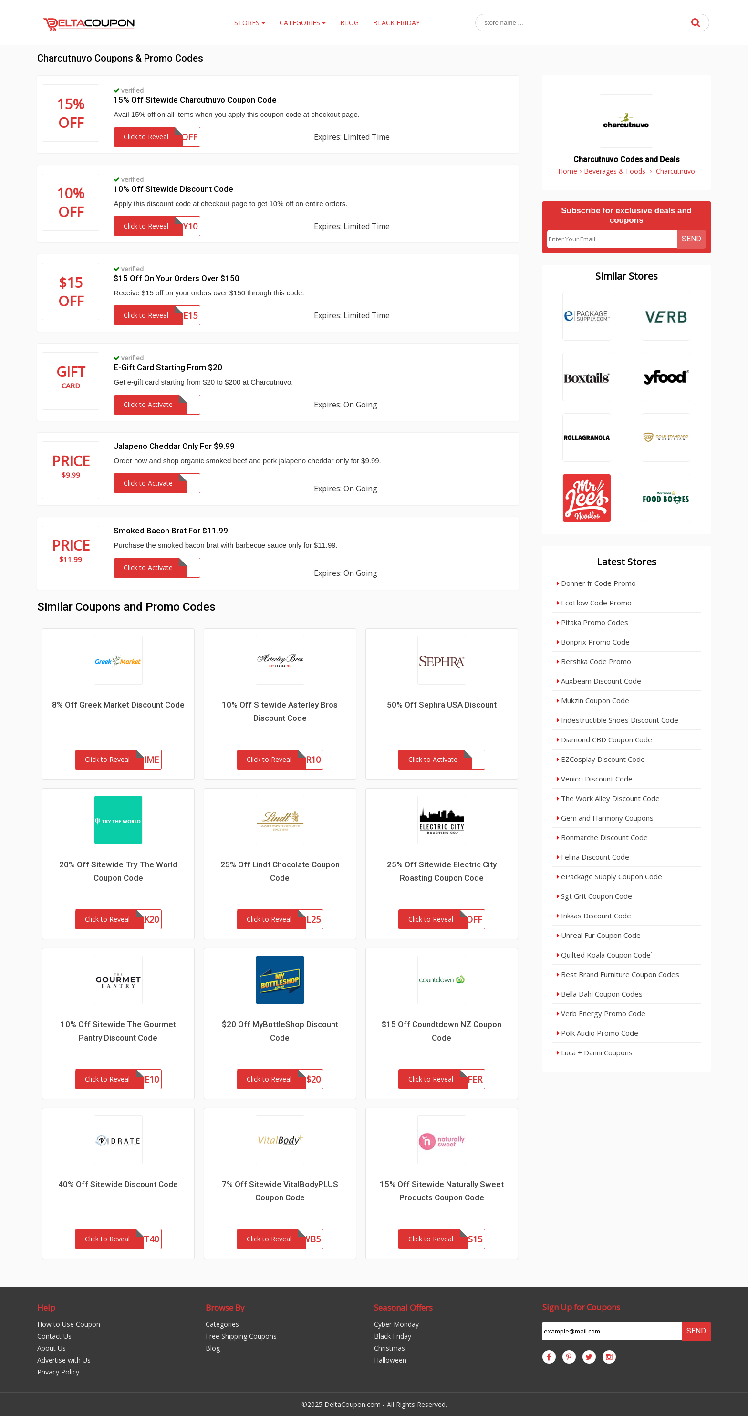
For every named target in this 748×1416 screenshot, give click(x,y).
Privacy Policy (58, 1371)
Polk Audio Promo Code (597, 1033)
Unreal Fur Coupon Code (599, 935)
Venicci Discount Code (595, 778)
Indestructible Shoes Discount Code (617, 720)
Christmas (389, 1348)
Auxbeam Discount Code (599, 681)
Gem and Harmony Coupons (605, 818)
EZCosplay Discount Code (601, 759)
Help (46, 1307)
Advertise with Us (64, 1359)
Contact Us (54, 1336)
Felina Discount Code (593, 857)
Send (691, 238)
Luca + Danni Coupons (595, 1052)
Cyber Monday (396, 1324)
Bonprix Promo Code (593, 641)
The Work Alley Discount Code (608, 798)
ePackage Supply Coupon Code (609, 876)
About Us (51, 1348)
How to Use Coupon (68, 1324)
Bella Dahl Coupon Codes (600, 994)
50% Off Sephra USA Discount (442, 704)
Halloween (390, 1359)
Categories (222, 1324)
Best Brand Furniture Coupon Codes (618, 974)
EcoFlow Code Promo (594, 602)
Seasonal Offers (403, 1307)
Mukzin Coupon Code (593, 700)
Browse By (225, 1307)
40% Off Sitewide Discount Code (118, 1184)
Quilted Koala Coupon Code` (605, 954)
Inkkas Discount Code (594, 915)
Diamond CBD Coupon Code (604, 739)
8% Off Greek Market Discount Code (118, 704)
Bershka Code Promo (594, 661)
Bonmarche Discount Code (602, 837)
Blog (213, 1348)
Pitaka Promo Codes (592, 622)
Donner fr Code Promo (596, 583)
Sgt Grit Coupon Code (594, 896)
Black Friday (392, 1336)
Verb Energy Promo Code (601, 1013)
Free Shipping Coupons (241, 1336)
